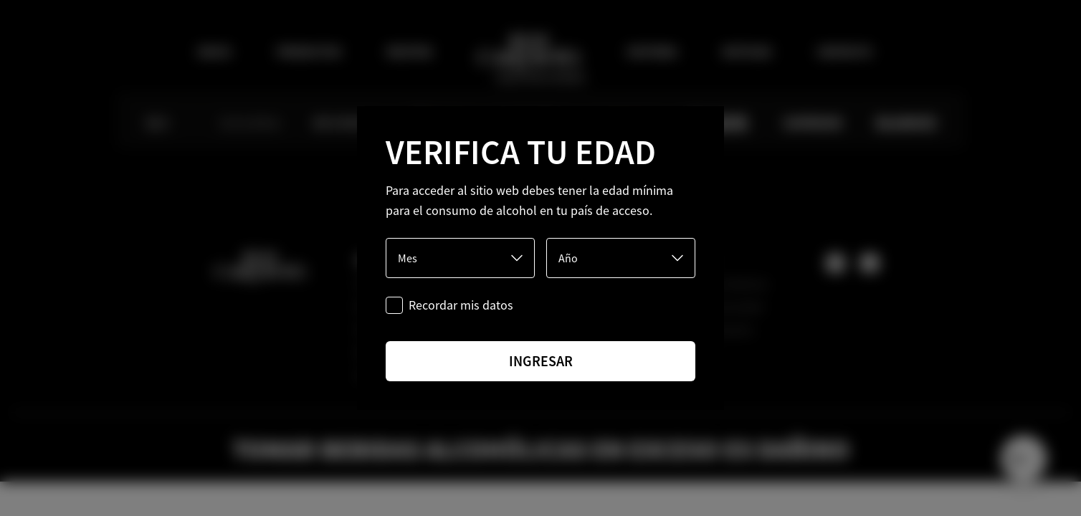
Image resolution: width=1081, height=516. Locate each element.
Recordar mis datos (461, 305)
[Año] (620, 258)
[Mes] (460, 258)
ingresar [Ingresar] (541, 361)
